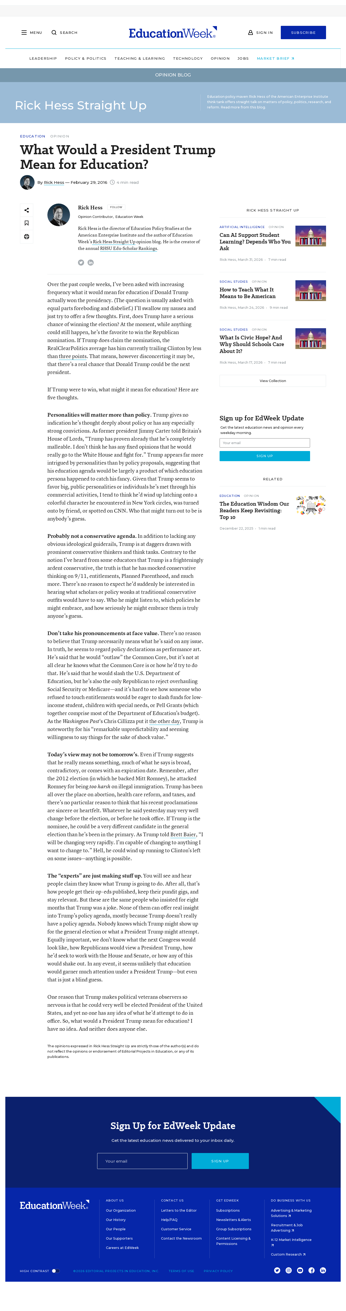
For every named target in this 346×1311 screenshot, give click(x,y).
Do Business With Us (291, 1200)
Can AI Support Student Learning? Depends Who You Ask (255, 242)
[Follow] (116, 207)
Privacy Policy (218, 1271)
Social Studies (234, 281)
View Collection (273, 381)
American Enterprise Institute (302, 97)
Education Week (129, 217)
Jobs (254, 58)
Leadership (54, 58)
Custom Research (288, 1254)
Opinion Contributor (95, 217)
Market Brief (287, 58)
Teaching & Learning (151, 58)
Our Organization (121, 1210)
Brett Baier (183, 834)
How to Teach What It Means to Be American (248, 293)
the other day (164, 721)
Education (33, 136)
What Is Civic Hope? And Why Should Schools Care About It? (252, 344)
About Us (115, 1200)
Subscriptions (228, 1210)
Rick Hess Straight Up (113, 241)
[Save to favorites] (26, 223)
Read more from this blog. (243, 107)
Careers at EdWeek (122, 1248)
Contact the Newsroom (181, 1238)
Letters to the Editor (179, 1210)
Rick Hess (54, 182)
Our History (116, 1220)
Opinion (231, 58)
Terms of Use (181, 1271)
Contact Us (172, 1200)
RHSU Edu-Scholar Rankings (128, 248)
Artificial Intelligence (242, 227)
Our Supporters (119, 1238)
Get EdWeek (227, 1200)
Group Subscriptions (234, 1229)
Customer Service (176, 1229)
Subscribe (303, 32)
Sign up (220, 1161)
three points (72, 356)
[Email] (142, 1161)
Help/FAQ (169, 1220)
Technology (199, 58)
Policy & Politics (97, 58)
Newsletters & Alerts (233, 1220)
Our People (116, 1229)
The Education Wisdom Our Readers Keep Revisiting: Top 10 (254, 511)
